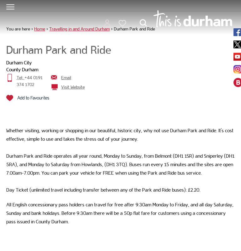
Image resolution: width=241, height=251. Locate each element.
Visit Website (73, 87)
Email (66, 77)
